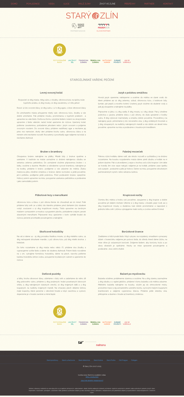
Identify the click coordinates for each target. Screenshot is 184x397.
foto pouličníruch (59, 61)
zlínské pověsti (117, 61)
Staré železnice (84, 360)
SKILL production (92, 377)
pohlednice (33, 4)
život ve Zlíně (107, 4)
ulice (66, 4)
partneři (149, 4)
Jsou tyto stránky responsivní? (92, 380)
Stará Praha (111, 360)
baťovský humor (107, 61)
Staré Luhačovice (68, 360)
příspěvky (129, 4)
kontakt (168, 4)
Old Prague (123, 360)
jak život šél (72, 61)
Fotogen (134, 360)
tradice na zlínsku (83, 61)
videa (51, 4)
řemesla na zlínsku (95, 61)
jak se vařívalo (127, 61)
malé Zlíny (84, 4)
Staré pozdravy (52, 360)
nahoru (101, 345)
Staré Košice (98, 360)
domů (14, 4)
